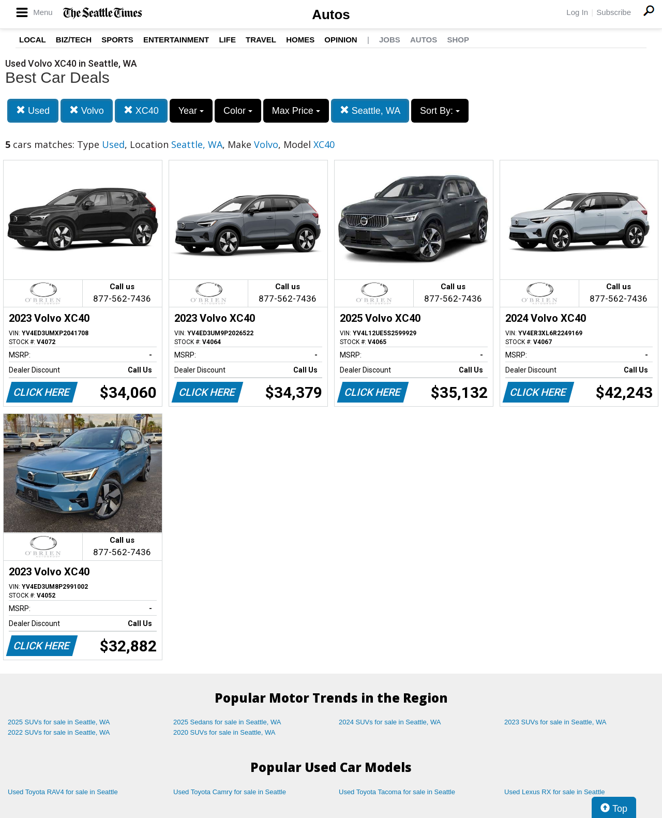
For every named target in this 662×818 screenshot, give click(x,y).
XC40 (141, 110)
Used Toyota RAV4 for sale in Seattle (63, 792)
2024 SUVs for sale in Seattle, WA (390, 722)
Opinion (340, 39)
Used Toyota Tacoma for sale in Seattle (397, 792)
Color (237, 111)
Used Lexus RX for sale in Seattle (554, 792)
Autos (331, 14)
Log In (577, 12)
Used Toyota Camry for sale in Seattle (229, 792)
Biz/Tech (74, 39)
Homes (300, 39)
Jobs (389, 39)
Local (32, 39)
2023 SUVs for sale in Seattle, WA (555, 722)
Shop (458, 39)
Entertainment (176, 39)
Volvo (86, 110)
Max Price (296, 111)
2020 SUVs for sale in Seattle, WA (224, 732)
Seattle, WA (370, 110)
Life (227, 39)
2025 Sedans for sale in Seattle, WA (227, 722)
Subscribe (613, 12)
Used (33, 110)
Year (191, 111)
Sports (117, 39)
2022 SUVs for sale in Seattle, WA (59, 732)
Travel (261, 39)
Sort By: (440, 111)
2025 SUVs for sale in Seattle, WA (59, 722)
